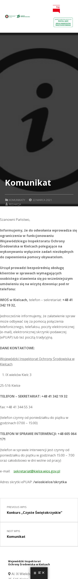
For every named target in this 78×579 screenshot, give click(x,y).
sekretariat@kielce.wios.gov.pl (37, 471)
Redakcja (15, 204)
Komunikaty (17, 200)
